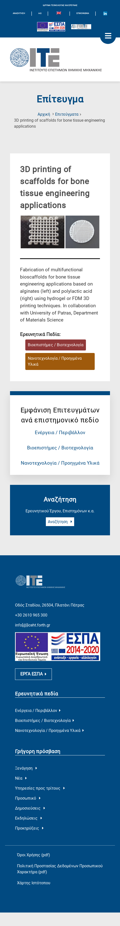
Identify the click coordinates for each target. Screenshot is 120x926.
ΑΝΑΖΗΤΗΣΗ (19, 13)
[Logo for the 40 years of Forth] (81, 26)
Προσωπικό (28, 793)
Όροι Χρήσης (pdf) (33, 850)
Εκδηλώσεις (28, 813)
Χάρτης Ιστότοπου (33, 878)
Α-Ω (39, 13)
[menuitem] (59, 13)
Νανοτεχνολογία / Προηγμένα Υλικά (60, 463)
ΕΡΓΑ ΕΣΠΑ (33, 669)
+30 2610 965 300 (31, 608)
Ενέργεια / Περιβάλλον (60, 432)
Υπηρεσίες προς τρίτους (40, 783)
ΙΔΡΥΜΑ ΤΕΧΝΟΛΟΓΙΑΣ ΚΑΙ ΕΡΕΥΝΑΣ (60, 5)
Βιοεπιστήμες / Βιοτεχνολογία (60, 448)
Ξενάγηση (26, 763)
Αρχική (44, 114)
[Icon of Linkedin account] (105, 13)
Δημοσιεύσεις (30, 803)
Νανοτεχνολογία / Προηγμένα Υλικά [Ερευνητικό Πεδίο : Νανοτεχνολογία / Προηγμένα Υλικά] (55, 361)
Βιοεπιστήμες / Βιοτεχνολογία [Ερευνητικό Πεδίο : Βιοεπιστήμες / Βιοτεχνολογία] (55, 344)
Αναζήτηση (60, 521)
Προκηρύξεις (29, 823)
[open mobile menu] (108, 36)
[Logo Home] (60, 59)
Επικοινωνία (82, 13)
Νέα (21, 773)
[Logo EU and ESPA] (51, 26)
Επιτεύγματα (66, 114)
